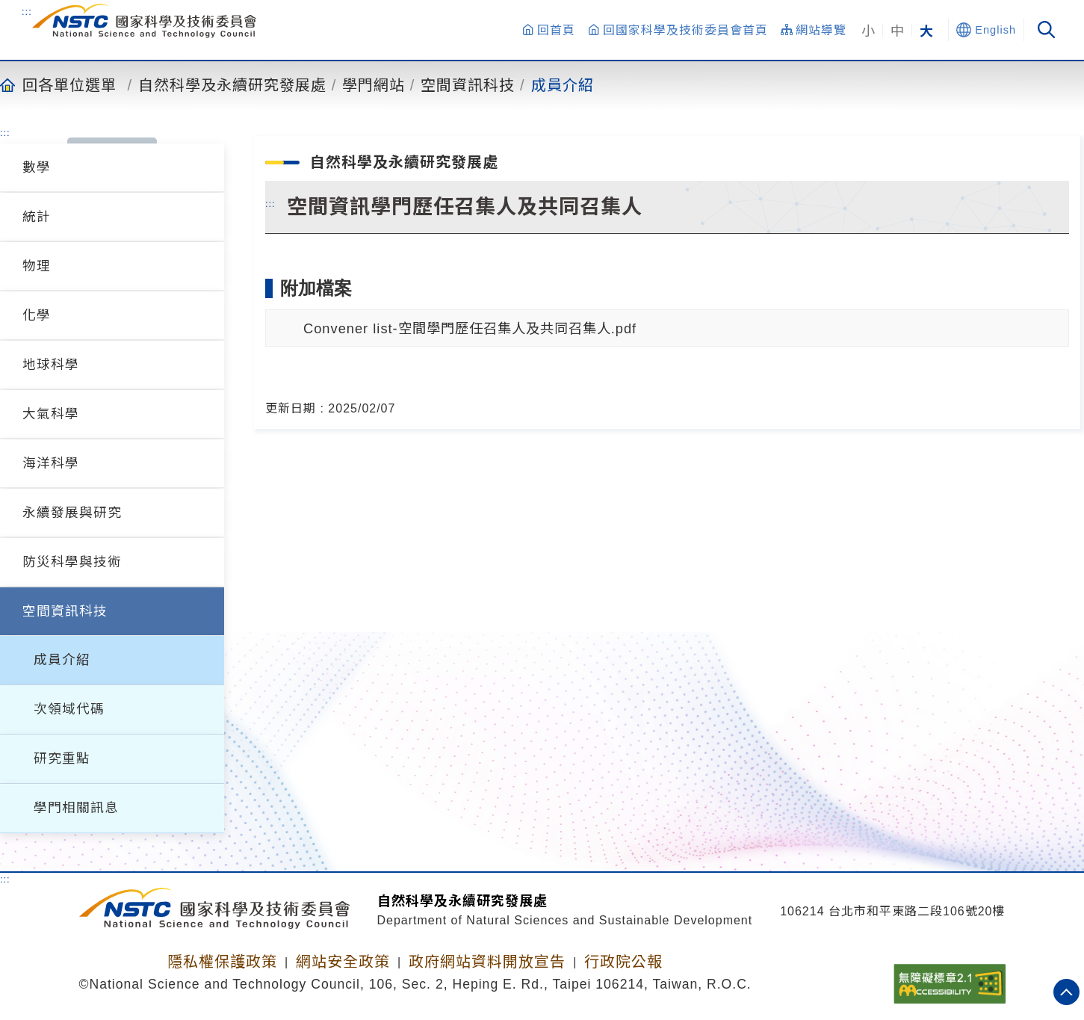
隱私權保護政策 (222, 961)
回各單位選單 (69, 84)
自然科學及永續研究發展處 (232, 84)
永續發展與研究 (72, 512)
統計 (36, 216)
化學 (36, 315)
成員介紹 (562, 84)
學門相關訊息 (76, 807)
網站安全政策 (343, 961)
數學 (36, 167)
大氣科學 (50, 414)
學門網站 (373, 84)
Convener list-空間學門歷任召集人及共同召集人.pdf (470, 328)
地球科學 (50, 364)
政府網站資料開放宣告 (487, 961)
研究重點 (62, 758)
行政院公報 (623, 961)
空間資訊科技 (468, 84)
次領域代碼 (69, 709)
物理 (36, 266)
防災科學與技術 (72, 561)
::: (27, 11)
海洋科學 (50, 463)
